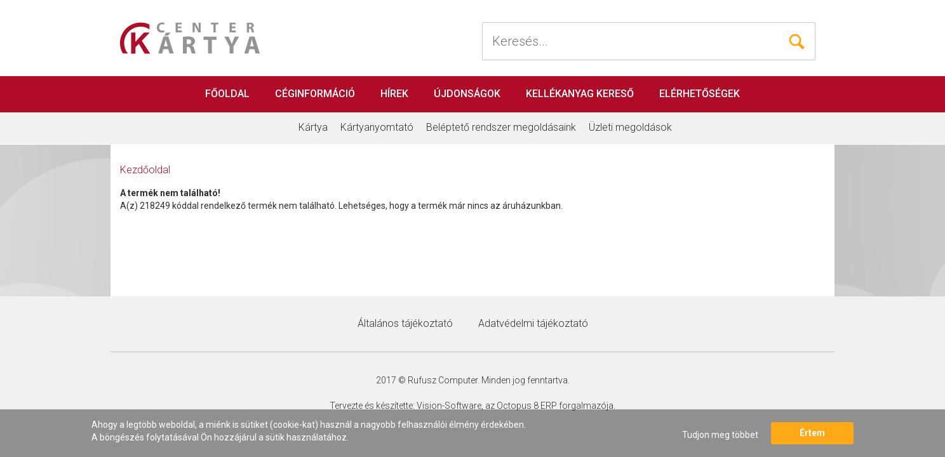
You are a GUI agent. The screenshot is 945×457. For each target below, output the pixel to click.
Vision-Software (449, 406)
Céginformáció (315, 94)
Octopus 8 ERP (527, 406)
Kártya (313, 127)
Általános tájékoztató (405, 323)
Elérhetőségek (699, 94)
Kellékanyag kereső (580, 94)
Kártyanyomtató (376, 127)
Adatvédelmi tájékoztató (533, 323)
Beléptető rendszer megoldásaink (501, 127)
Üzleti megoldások (630, 127)
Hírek (394, 94)
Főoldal (227, 94)
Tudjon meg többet (720, 435)
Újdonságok (467, 94)
